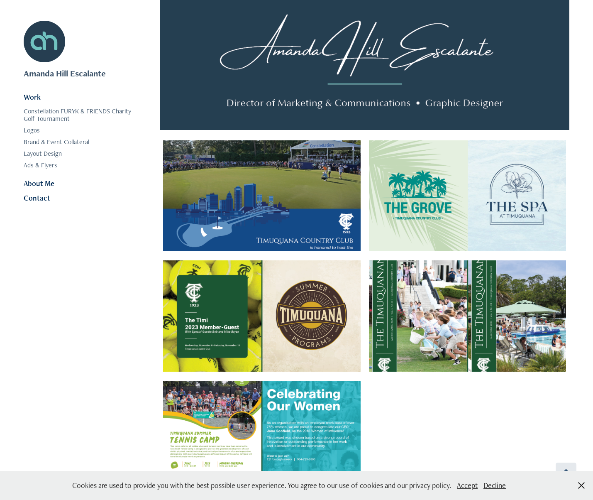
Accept (467, 485)
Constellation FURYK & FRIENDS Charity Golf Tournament (77, 115)
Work (32, 97)
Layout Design (43, 153)
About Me (39, 183)
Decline (494, 485)
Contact (37, 198)
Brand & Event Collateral (56, 141)
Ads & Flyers (40, 165)
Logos (32, 130)
